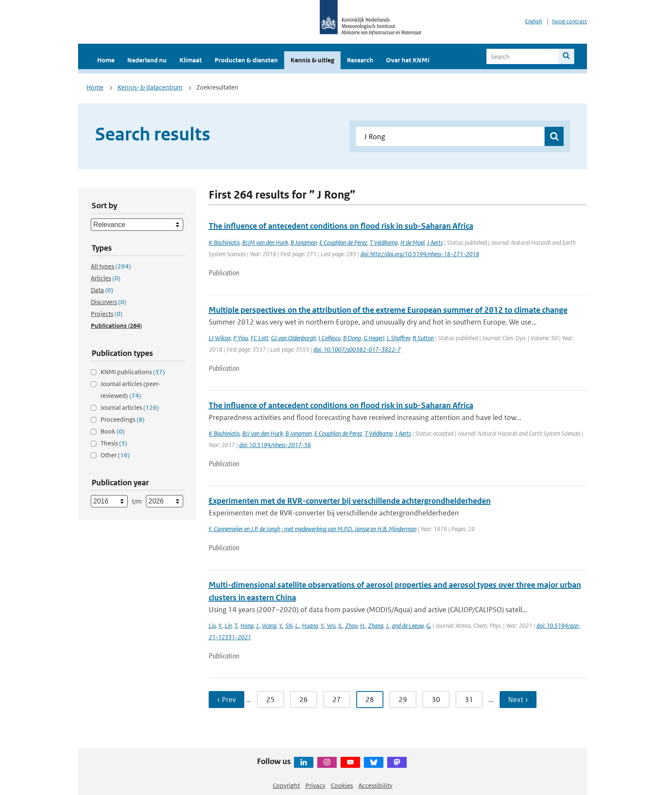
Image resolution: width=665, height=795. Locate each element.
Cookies (342, 785)
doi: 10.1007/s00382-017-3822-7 (357, 349)
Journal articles (130, 407)
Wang (269, 625)
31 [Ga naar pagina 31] (469, 699)
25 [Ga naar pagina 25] (270, 699)
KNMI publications (133, 372)
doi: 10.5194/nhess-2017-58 (275, 445)
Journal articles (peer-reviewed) (130, 390)
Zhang (375, 625)
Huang (310, 625)
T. (236, 625)
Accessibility (375, 785)
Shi (289, 625)
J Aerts (435, 242)
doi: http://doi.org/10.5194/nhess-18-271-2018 (419, 254)
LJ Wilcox (220, 338)
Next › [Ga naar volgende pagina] (518, 699)
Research (360, 60)
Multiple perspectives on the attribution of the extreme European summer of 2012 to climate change (388, 310)
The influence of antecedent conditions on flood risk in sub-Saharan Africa (341, 226)
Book (113, 431)
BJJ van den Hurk (262, 433)
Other (115, 455)
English (533, 21)
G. (428, 625)
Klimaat (190, 60)
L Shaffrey (398, 338)
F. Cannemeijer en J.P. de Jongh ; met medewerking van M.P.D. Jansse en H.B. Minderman (312, 529)
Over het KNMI (408, 60)
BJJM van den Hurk (265, 242)
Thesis (114, 443)
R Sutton (423, 338)
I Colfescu (330, 338)
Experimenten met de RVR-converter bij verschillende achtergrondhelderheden (350, 501)
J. (258, 625)
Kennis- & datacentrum (149, 87)
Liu (212, 625)
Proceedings (123, 419)
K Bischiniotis (224, 242)
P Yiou (240, 338)
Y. (220, 625)
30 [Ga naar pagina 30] (436, 699)
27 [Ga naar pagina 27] (336, 699)
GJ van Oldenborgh (293, 338)
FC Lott (259, 338)
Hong (247, 625)
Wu (331, 625)
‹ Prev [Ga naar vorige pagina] (226, 699)
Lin (228, 625)
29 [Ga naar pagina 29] (403, 699)
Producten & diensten (246, 60)
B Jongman (304, 242)
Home (106, 60)
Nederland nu (147, 60)
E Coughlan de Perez (343, 242)
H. (363, 625)
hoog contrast (569, 21)
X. (340, 625)
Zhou (351, 625)
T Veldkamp (384, 242)
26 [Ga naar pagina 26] (303, 699)
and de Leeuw (408, 625)
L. (297, 625)
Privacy (315, 785)
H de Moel (412, 242)
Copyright (286, 785)
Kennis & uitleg (312, 60)
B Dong (352, 338)
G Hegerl (373, 338)
